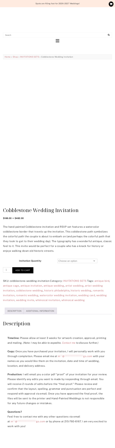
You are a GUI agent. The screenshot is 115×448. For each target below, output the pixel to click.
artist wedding (74, 285)
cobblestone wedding (29, 290)
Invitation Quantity (30, 260)
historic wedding (81, 290)
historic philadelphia (56, 290)
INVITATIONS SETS (29, 57)
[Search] (108, 35)
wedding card (86, 295)
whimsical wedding (73, 300)
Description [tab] (14, 311)
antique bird (101, 280)
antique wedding (54, 285)
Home (8, 57)
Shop (15, 57)
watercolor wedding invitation (58, 295)
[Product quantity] (7, 270)
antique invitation (31, 285)
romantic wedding (27, 295)
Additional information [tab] (40, 311)
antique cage (11, 285)
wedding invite (25, 300)
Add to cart (22, 270)
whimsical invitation (47, 300)
